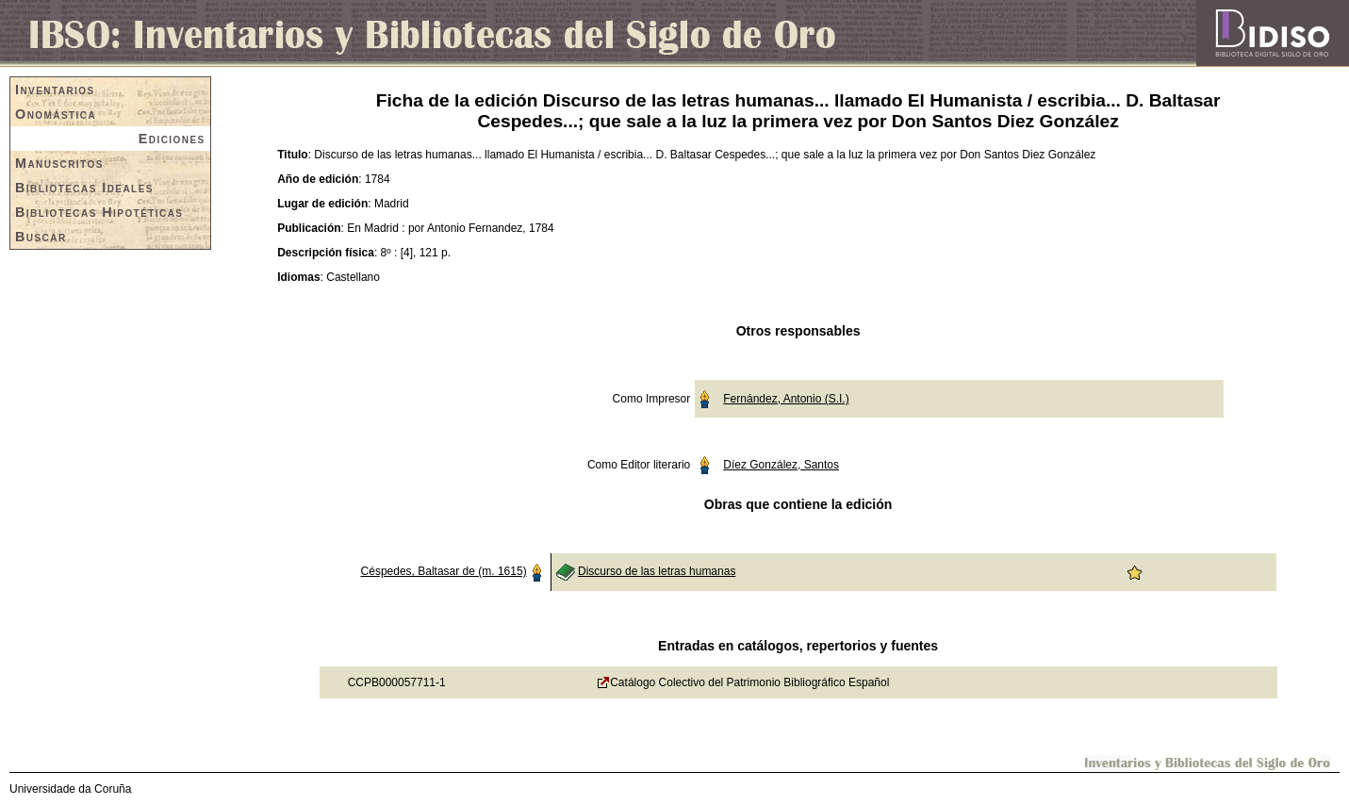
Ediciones (172, 138)
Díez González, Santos (781, 464)
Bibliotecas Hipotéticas (99, 212)
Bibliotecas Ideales (84, 187)
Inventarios (55, 89)
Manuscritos (59, 163)
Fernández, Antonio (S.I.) (785, 398)
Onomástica (55, 114)
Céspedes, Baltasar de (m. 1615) (444, 571)
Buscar (41, 236)
